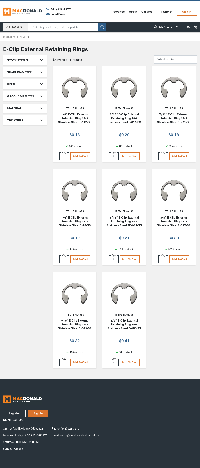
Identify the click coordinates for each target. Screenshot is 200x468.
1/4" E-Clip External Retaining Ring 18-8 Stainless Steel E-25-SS (75, 221)
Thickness (25, 120)
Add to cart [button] (80, 156)
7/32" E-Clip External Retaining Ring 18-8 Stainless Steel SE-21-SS (173, 118)
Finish (25, 84)
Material (25, 108)
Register (166, 12)
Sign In (186, 11)
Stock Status (25, 60)
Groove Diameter (25, 96)
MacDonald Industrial (16, 37)
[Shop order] (175, 59)
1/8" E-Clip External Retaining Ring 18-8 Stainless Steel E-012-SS (74, 118)
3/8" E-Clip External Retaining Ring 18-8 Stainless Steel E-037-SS (173, 221)
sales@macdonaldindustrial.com (80, 435)
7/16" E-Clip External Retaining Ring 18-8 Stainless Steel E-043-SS (74, 324)
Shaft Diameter (25, 72)
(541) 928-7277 (60, 9)
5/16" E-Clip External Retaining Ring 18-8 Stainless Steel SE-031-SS (124, 221)
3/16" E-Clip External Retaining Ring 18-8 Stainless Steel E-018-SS (124, 118)
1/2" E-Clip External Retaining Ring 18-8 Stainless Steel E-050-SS (124, 324)
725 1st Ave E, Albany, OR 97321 (23, 428)
